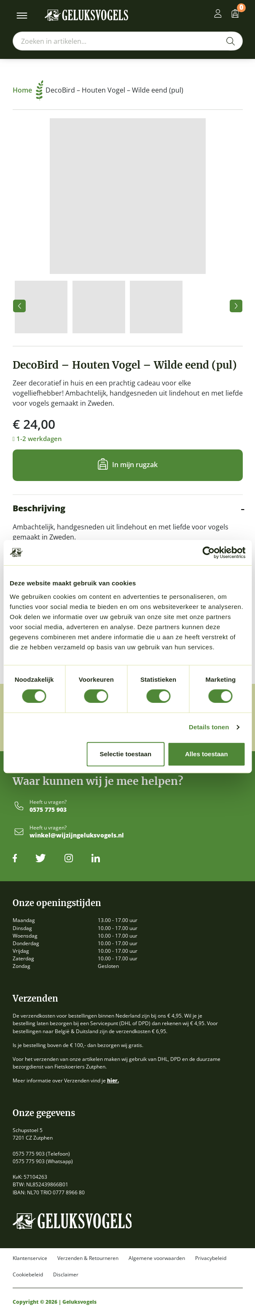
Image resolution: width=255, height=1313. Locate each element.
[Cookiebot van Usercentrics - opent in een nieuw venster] (208, 552)
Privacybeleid (210, 1258)
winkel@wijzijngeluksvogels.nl (77, 835)
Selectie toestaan (126, 754)
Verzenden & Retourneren (87, 1258)
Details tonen (209, 727)
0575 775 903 (48, 809)
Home (28, 90)
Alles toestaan (206, 754)
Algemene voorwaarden (157, 1258)
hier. (113, 1080)
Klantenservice (30, 1258)
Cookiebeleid (28, 1275)
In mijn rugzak (135, 464)
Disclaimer (65, 1275)
